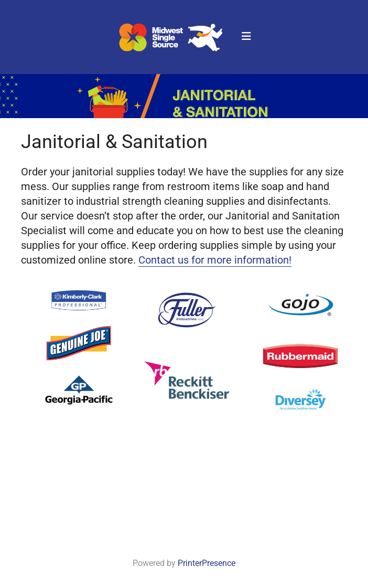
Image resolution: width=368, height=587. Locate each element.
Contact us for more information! (214, 260)
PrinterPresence (206, 563)
